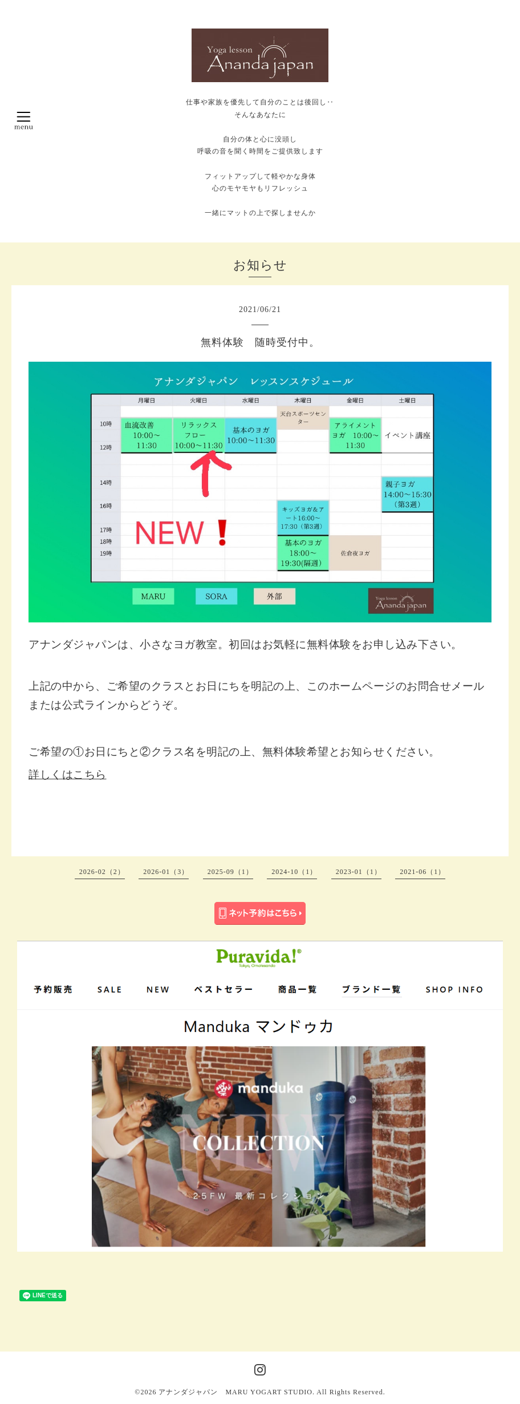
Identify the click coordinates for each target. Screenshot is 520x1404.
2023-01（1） (358, 872)
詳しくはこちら (68, 774)
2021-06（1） (422, 872)
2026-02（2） (102, 872)
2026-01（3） (166, 872)
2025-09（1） (230, 872)
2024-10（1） (294, 872)
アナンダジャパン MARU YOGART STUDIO (235, 1392)
